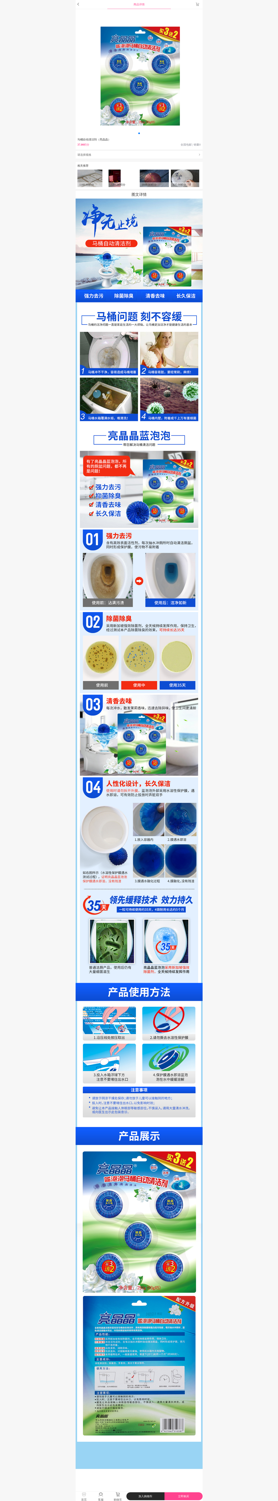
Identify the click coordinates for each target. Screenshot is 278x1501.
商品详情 (139, 4)
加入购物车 (145, 1496)
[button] (139, 133)
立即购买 (183, 1496)
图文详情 (139, 194)
